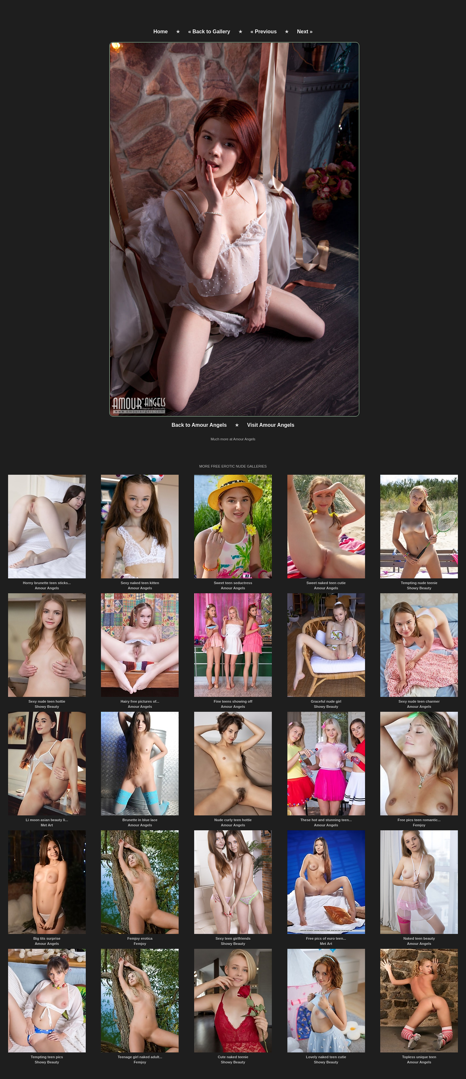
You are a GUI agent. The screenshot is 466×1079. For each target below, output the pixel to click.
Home (160, 31)
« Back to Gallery (209, 31)
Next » (305, 31)
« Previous (263, 31)
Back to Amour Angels (199, 425)
